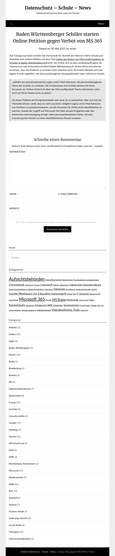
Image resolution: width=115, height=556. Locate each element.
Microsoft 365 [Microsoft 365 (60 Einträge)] (32, 299)
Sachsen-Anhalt (16, 511)
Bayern (12, 354)
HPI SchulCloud (16, 443)
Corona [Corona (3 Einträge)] (37, 285)
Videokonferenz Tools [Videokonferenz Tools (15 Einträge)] (66, 309)
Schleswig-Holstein (18, 518)
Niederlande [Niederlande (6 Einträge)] (72, 299)
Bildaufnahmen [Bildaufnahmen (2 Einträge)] (67, 280)
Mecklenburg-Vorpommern (22, 463)
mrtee (73, 48)
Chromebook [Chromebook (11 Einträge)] (16, 284)
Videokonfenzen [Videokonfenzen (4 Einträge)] (44, 310)
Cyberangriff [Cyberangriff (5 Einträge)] (46, 285)
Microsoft (14, 470)
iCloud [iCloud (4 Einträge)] (69, 294)
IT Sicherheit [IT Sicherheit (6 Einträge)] (83, 293)
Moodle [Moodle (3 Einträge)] (49, 300)
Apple (12, 341)
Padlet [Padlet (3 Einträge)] (91, 300)
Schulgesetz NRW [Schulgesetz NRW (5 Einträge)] (44, 305)
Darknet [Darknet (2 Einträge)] (56, 285)
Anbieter (13, 327)
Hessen (12, 436)
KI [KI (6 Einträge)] (99, 293)
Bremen (12, 375)
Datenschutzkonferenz (20, 388)
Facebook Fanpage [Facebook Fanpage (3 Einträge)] (83, 289)
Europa (12, 402)
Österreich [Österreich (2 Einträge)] (84, 310)
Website (14, 208)
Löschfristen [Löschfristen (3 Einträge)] (13, 300)
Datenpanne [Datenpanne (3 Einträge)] (64, 285)
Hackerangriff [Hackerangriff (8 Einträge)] (58, 293)
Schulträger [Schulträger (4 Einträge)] (58, 305)
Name (13, 193)
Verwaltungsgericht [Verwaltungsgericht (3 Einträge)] (28, 310)
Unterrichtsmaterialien (20, 538)
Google (12, 422)
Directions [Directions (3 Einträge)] (49, 289)
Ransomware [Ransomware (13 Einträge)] (17, 305)
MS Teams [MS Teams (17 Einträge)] (59, 299)
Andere (12, 334)
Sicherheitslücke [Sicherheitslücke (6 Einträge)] (71, 305)
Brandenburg (15, 368)
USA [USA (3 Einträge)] (99, 305)
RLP (11, 491)
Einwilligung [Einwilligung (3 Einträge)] (70, 289)
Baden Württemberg (19, 347)
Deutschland (15, 395)
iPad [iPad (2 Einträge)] (74, 294)
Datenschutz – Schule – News (58, 8)
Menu (101, 23)
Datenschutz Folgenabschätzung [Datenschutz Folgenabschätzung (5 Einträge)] (85, 285)
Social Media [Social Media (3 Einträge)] (85, 305)
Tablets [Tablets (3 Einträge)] (93, 305)
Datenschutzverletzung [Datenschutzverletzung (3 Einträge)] (18, 289)
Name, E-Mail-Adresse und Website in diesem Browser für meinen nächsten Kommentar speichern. (58, 222)
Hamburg (13, 429)
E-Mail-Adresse (68, 193)
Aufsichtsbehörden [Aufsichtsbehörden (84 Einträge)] (27, 278)
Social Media (15, 525)
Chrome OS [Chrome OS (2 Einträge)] (29, 285)
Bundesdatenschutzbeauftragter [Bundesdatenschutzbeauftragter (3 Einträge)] (86, 280)
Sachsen (13, 504)
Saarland (13, 497)
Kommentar (18, 151)
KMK (11, 457)
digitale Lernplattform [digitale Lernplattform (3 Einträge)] (35, 289)
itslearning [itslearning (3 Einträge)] (93, 294)
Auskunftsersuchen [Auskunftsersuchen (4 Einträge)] (53, 280)
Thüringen (14, 531)
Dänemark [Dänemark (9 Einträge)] (59, 289)
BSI (10, 382)
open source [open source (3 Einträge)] (84, 300)
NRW (11, 484)
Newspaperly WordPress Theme (79, 551)
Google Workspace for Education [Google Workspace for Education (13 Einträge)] (30, 293)
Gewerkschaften (17, 416)
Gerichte (13, 409)
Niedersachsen (16, 477)
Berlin (12, 361)
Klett (11, 450)
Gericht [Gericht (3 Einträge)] (94, 289)
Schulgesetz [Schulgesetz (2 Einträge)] (30, 305)
